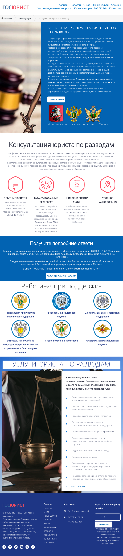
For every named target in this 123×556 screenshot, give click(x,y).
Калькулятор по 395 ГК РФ (90, 8)
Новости (75, 4)
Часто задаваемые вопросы (54, 8)
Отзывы (116, 4)
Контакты (115, 8)
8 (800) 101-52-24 (75, 517)
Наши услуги (101, 4)
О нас (86, 4)
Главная (62, 4)
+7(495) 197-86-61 (76, 522)
